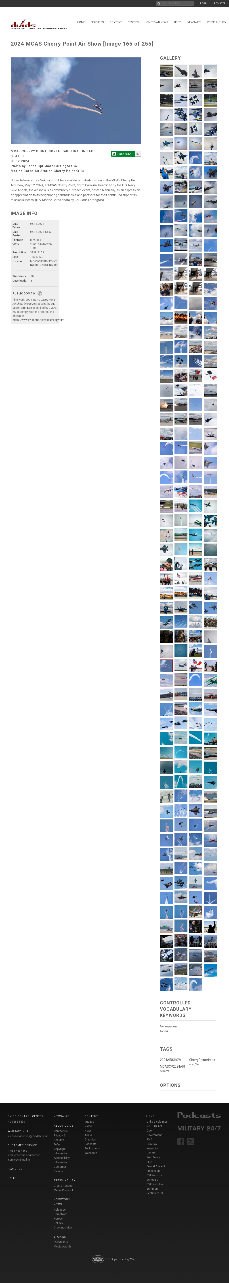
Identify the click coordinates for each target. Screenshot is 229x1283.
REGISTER (219, 3)
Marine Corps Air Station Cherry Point (43, 171)
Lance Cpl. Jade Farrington (49, 166)
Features (97, 22)
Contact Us (61, 1131)
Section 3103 (155, 1193)
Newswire (194, 22)
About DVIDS (63, 1125)
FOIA (149, 1139)
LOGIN (204, 3)
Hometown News (156, 22)
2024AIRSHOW (170, 1060)
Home (81, 22)
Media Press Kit (63, 1190)
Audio (88, 1135)
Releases (60, 1209)
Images (89, 1121)
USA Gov (152, 1144)
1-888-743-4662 (17, 1150)
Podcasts (91, 1144)
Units (177, 22)
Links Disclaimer (157, 1121)
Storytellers (61, 1242)
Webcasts (91, 1153)
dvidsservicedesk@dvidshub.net (28, 1136)
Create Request (63, 1185)
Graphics (90, 1139)
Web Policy (153, 1157)
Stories (133, 22)
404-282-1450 (16, 1121)
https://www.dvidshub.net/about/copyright (38, 319)
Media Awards (62, 1246)
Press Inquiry (216, 22)
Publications (92, 1148)
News (88, 1130)
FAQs (57, 1144)
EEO (149, 1161)
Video (88, 1126)
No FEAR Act (154, 1126)
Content (116, 22)
